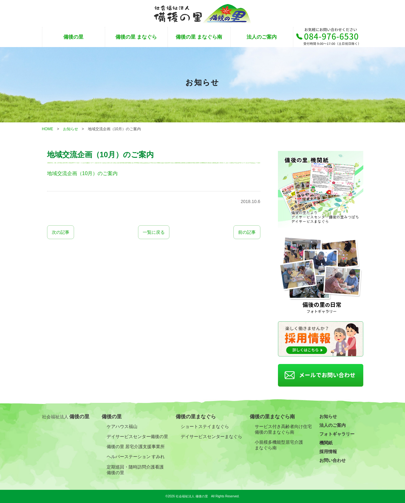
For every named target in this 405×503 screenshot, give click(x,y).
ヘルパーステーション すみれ (136, 456)
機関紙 (326, 442)
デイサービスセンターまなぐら (211, 436)
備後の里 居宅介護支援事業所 (136, 446)
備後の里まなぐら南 (272, 416)
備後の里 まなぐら (136, 37)
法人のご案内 (262, 37)
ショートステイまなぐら (205, 426)
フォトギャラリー (336, 433)
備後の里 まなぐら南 (199, 37)
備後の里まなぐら (196, 416)
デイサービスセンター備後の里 (137, 436)
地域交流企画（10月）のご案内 (82, 173)
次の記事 (60, 232)
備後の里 (73, 37)
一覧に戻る (154, 232)
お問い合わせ (332, 460)
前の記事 (247, 232)
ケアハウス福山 (122, 426)
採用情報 (328, 451)
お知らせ (328, 416)
